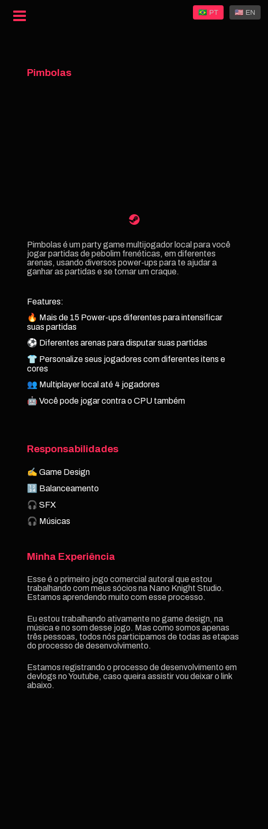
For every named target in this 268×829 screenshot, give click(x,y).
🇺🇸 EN (245, 12)
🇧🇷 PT (208, 12)
